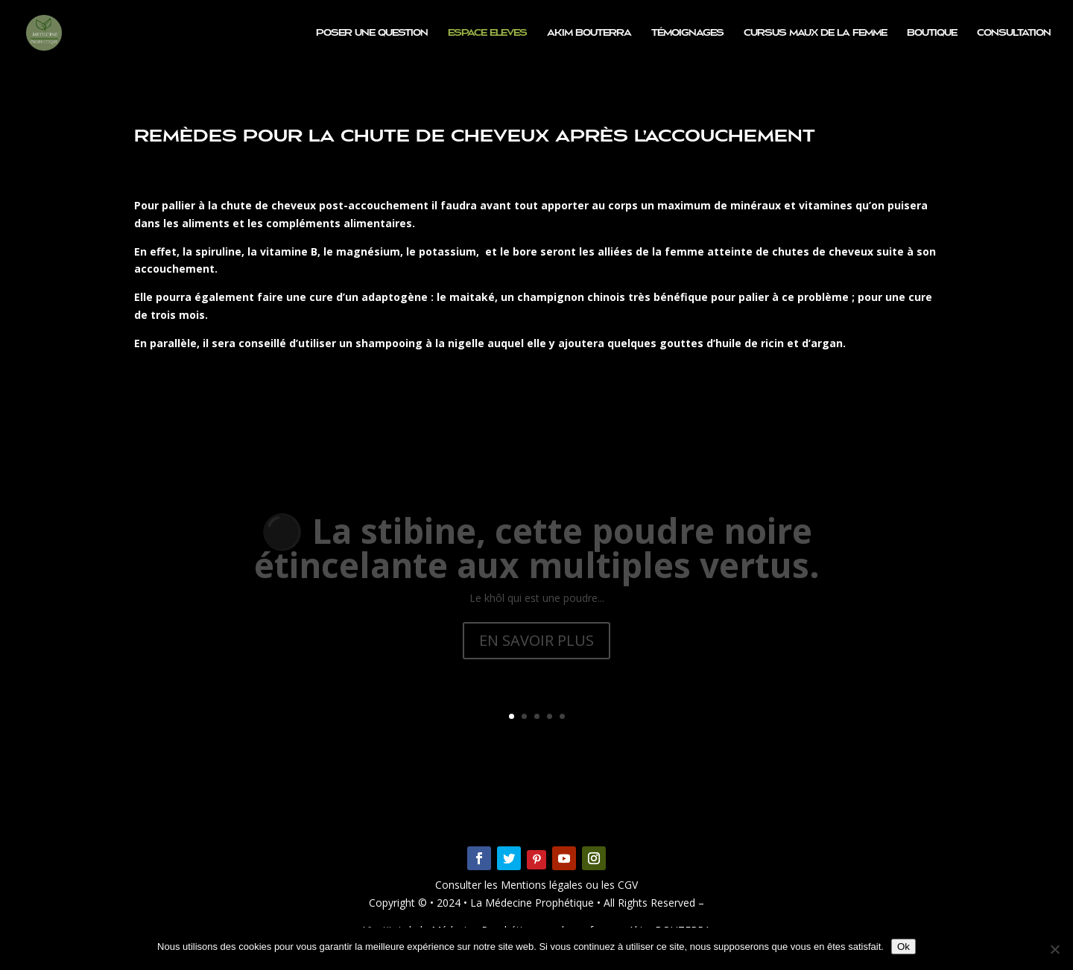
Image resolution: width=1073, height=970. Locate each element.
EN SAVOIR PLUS (536, 651)
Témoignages (687, 32)
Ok (903, 946)
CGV (626, 885)
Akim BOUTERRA (589, 32)
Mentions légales (543, 885)
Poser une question (372, 32)
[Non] (1054, 949)
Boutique (932, 32)
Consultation (1014, 32)
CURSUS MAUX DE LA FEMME (815, 32)
